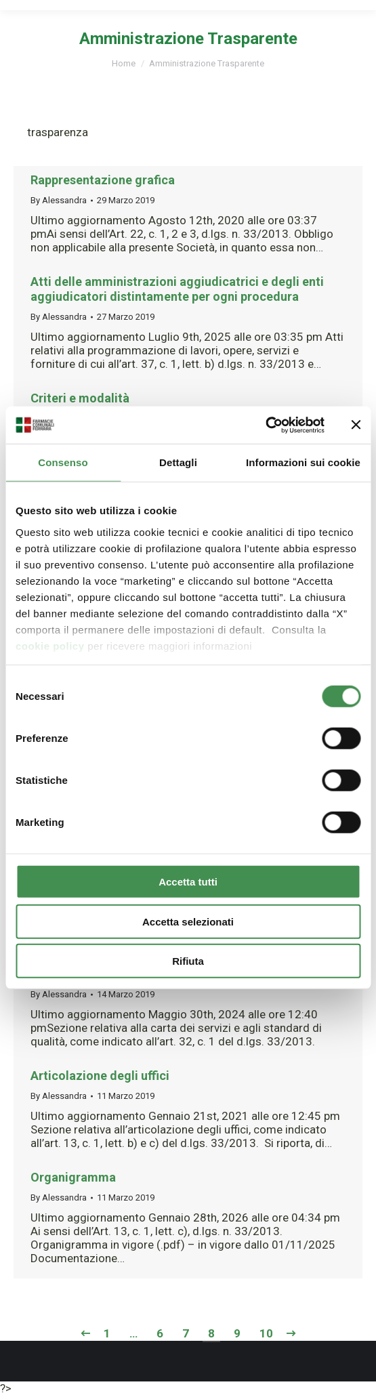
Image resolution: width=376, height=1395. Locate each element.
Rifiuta (188, 961)
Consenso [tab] (62, 462)
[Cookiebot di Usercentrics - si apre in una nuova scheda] (265, 425)
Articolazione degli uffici (99, 1075)
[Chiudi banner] (355, 425)
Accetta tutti (188, 882)
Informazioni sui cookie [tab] (303, 462)
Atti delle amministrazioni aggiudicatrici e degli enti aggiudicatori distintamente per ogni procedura (177, 289)
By (58, 200)
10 (266, 1333)
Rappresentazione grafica (102, 180)
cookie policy (50, 645)
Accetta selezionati (188, 921)
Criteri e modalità (79, 398)
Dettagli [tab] (178, 462)
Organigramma (73, 1177)
